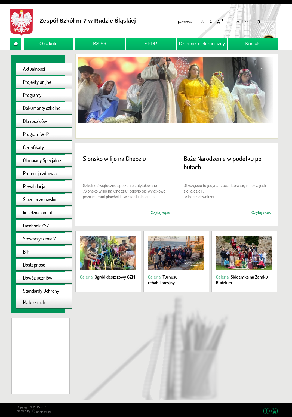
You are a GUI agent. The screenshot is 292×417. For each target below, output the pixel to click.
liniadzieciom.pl (37, 212)
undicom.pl (41, 411)
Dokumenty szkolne (41, 108)
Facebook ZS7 (36, 225)
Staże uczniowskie (40, 199)
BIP (26, 252)
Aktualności (34, 69)
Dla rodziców (35, 121)
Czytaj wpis (160, 212)
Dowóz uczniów (38, 278)
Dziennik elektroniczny (202, 43)
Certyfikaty (33, 147)
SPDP (151, 43)
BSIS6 (99, 43)
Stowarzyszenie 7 (39, 239)
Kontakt (253, 43)
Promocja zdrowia (40, 173)
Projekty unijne (37, 82)
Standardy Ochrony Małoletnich (41, 296)
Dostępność (34, 265)
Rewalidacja (34, 186)
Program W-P (36, 134)
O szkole (48, 43)
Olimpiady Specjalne (42, 160)
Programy (32, 95)
